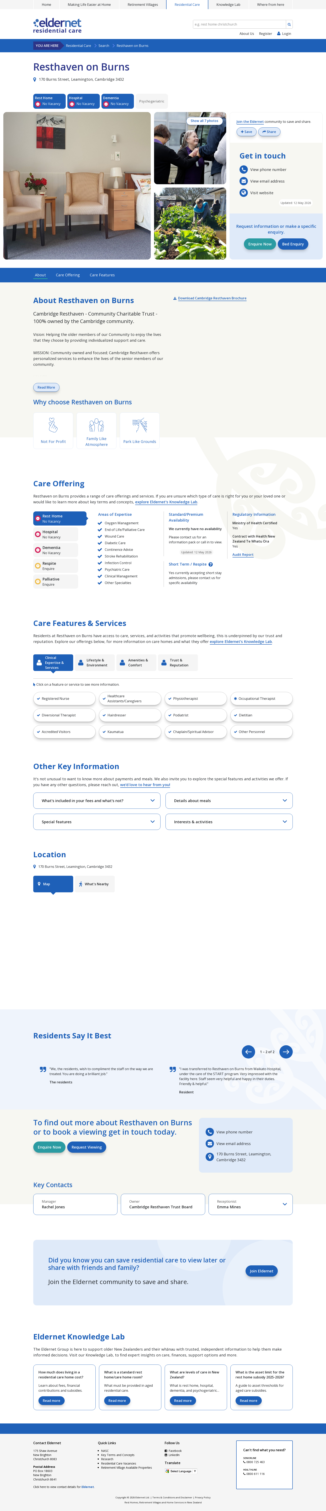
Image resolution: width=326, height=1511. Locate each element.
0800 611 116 (254, 1474)
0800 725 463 (254, 1462)
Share (269, 131)
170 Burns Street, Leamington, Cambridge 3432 (78, 79)
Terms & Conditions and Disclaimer (172, 1497)
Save (246, 131)
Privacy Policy (203, 1497)
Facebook (173, 1451)
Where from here (270, 4)
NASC (105, 1451)
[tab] (59, 518)
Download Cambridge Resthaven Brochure (212, 298)
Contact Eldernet (47, 1443)
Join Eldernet (261, 1270)
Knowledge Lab (228, 4)
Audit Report (243, 554)
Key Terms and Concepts (118, 1455)
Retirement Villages (143, 4)
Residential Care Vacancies (118, 1463)
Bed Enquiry (293, 243)
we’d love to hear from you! (145, 784)
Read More (46, 387)
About (40, 274)
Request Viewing (87, 1147)
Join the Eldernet (250, 121)
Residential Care (187, 4)
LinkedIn (172, 1455)
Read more (51, 1400)
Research (107, 1459)
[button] (64, 698)
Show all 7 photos (203, 121)
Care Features (102, 274)
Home (46, 4)
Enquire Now (260, 243)
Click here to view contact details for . (64, 1487)
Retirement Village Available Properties (126, 1468)
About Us (247, 33)
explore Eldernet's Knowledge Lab (166, 501)
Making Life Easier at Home (89, 4)
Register (265, 33)
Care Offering (68, 274)
